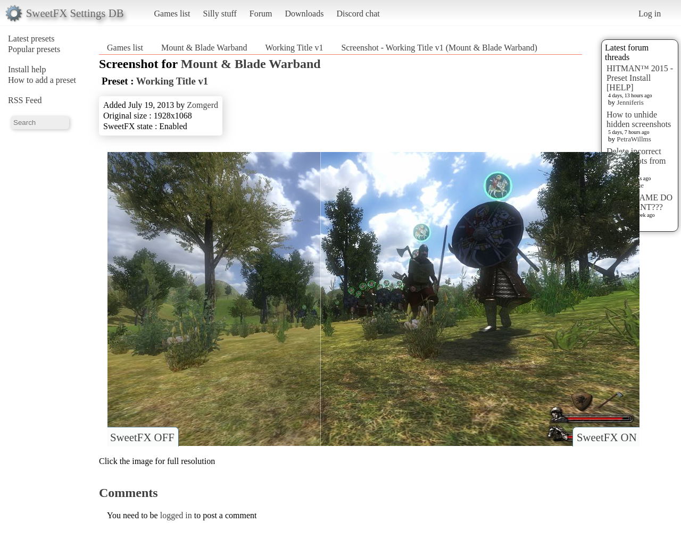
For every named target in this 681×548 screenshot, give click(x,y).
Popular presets (34, 49)
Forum (261, 13)
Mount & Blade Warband (204, 47)
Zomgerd (202, 104)
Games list (172, 13)
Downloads (304, 13)
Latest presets (31, 38)
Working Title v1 (294, 47)
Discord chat (357, 13)
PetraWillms (634, 139)
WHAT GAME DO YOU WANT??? (639, 202)
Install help (27, 69)
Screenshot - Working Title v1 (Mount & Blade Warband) (439, 47)
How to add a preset (42, 80)
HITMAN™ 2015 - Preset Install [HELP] (640, 78)
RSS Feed (25, 100)
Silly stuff (220, 13)
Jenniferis (630, 102)
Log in (649, 13)
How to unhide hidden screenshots (639, 119)
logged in (176, 515)
